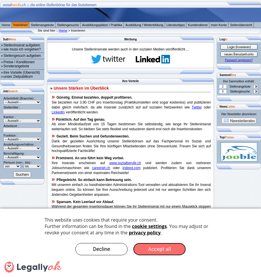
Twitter (197, 107)
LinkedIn (58, 112)
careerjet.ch (101, 168)
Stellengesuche (68, 25)
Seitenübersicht (241, 25)
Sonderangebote (16, 66)
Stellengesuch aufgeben (22, 56)
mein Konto (219, 25)
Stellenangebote (42, 25)
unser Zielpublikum (18, 77)
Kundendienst (197, 25)
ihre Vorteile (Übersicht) (21, 72)
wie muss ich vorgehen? (22, 49)
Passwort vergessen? (239, 60)
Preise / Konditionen (19, 62)
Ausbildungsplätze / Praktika (102, 25)
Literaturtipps (175, 25)
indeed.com (132, 168)
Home (6, 25)
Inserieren (20, 25)
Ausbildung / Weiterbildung (144, 25)
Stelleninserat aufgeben (21, 45)
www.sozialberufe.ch (125, 163)
